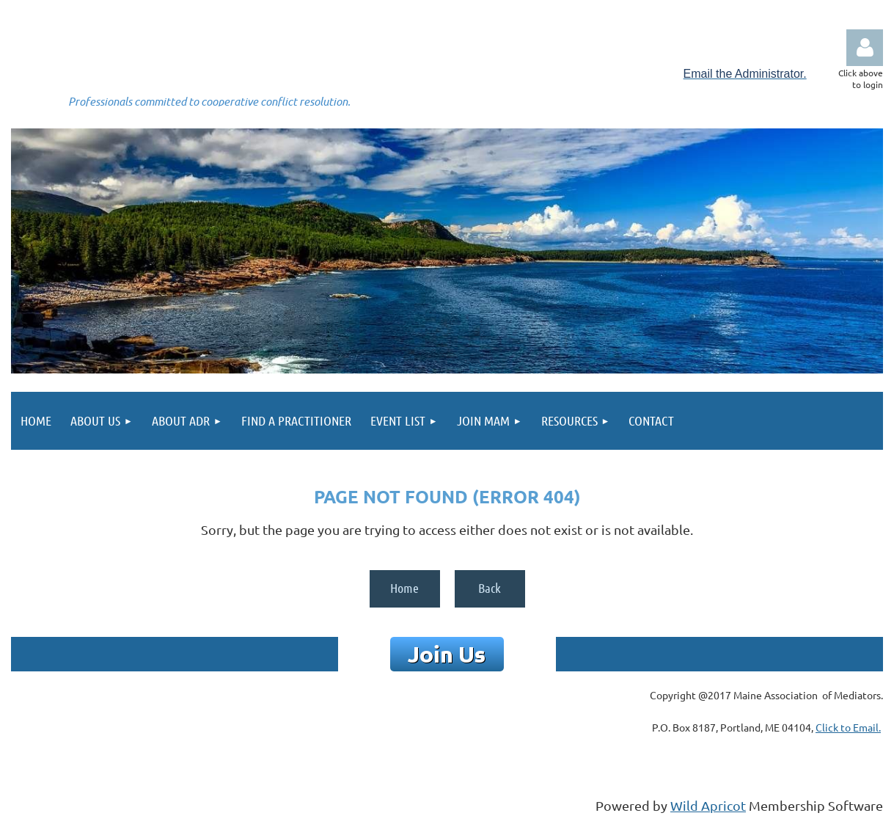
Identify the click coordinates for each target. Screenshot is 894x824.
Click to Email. (848, 727)
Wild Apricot (708, 805)
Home (404, 588)
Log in (864, 47)
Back (489, 588)
